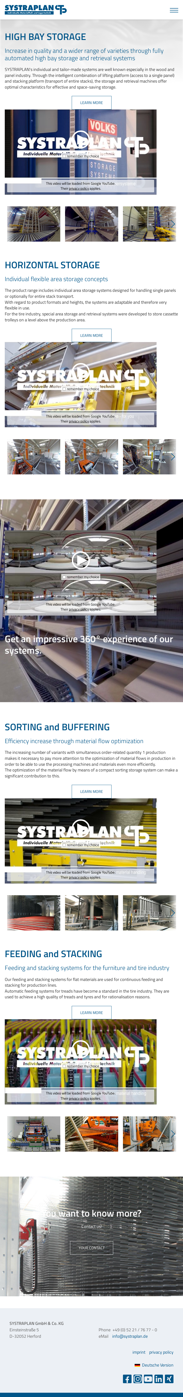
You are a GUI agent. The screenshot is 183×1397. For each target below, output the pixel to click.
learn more (91, 102)
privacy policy (79, 188)
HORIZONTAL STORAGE (52, 265)
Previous (9, 224)
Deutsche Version (154, 1365)
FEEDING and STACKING (53, 953)
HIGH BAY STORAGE (45, 36)
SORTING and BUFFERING (57, 727)
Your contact (92, 1248)
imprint (138, 1352)
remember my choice (83, 156)
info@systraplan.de (130, 1336)
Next (173, 224)
